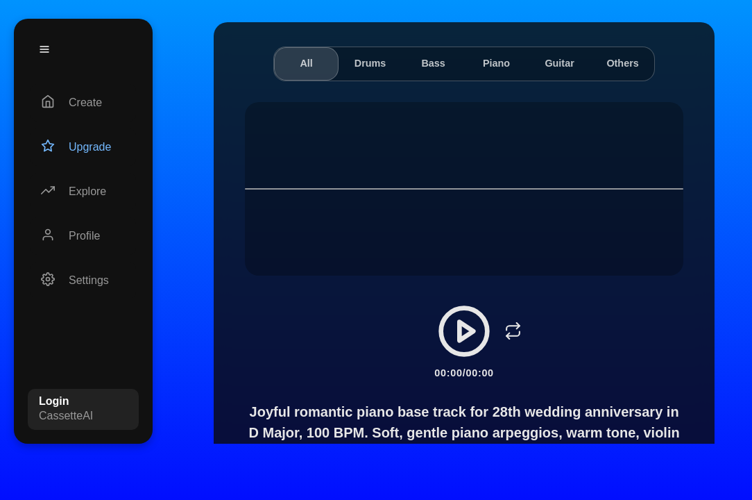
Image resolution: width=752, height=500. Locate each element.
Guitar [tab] (559, 63)
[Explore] (83, 191)
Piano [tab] (496, 63)
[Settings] (83, 280)
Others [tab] (622, 63)
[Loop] (513, 331)
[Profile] (83, 236)
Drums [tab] (370, 63)
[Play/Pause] (464, 331)
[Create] (83, 103)
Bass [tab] (433, 63)
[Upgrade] (83, 147)
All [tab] (306, 63)
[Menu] (44, 49)
